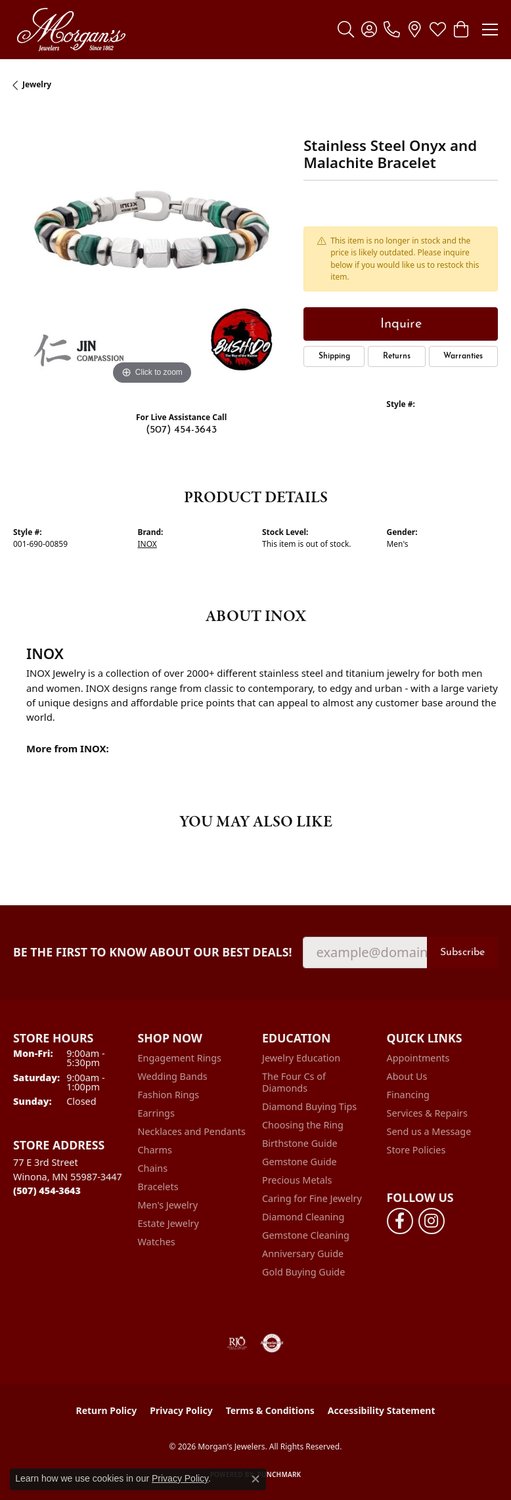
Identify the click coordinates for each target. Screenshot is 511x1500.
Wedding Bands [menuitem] (173, 1076)
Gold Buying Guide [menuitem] (303, 1272)
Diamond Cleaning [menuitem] (303, 1217)
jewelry (36, 84)
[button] (346, 29)
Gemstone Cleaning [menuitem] (305, 1235)
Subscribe (462, 952)
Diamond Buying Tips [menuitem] (309, 1106)
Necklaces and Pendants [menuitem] (192, 1131)
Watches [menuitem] (156, 1241)
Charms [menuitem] (155, 1150)
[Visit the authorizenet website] (272, 1343)
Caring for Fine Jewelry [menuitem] (312, 1198)
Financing (408, 1094)
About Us (407, 1076)
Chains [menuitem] (153, 1168)
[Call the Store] (47, 1190)
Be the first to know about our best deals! (152, 952)
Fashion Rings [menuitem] (169, 1094)
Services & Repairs (427, 1113)
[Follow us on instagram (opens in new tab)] (431, 1221)
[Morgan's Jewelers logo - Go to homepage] (71, 29)
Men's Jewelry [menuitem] (168, 1205)
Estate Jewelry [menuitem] (168, 1223)
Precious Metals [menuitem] (297, 1180)
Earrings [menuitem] (156, 1113)
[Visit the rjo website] (237, 1343)
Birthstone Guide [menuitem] (300, 1143)
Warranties (463, 356)
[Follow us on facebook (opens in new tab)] (400, 1221)
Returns (397, 356)
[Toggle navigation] (490, 30)
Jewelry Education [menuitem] (301, 1058)
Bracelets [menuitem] (158, 1186)
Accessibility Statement (381, 1410)
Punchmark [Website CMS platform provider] (279, 1474)
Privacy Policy (181, 1410)
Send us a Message (429, 1131)
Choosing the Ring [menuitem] (303, 1125)
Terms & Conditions (270, 1410)
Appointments (418, 1058)
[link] (392, 29)
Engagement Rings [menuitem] (180, 1058)
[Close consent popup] (255, 1479)
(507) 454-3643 (181, 430)
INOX (147, 543)
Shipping (334, 356)
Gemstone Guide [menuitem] (299, 1161)
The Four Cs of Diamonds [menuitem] (294, 1082)
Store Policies (416, 1150)
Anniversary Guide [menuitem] (303, 1253)
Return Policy (106, 1410)
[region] (151, 249)
